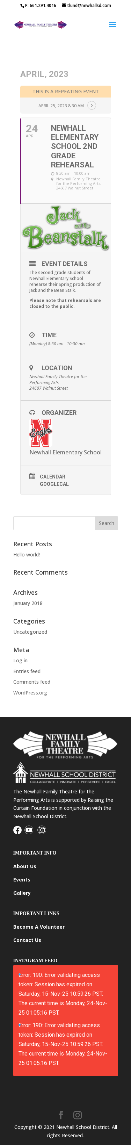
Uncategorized (30, 631)
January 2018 (28, 603)
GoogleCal (54, 484)
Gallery (22, 893)
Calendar (52, 477)
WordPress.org (30, 692)
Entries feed (27, 671)
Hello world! (26, 554)
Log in (20, 660)
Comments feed (31, 681)
